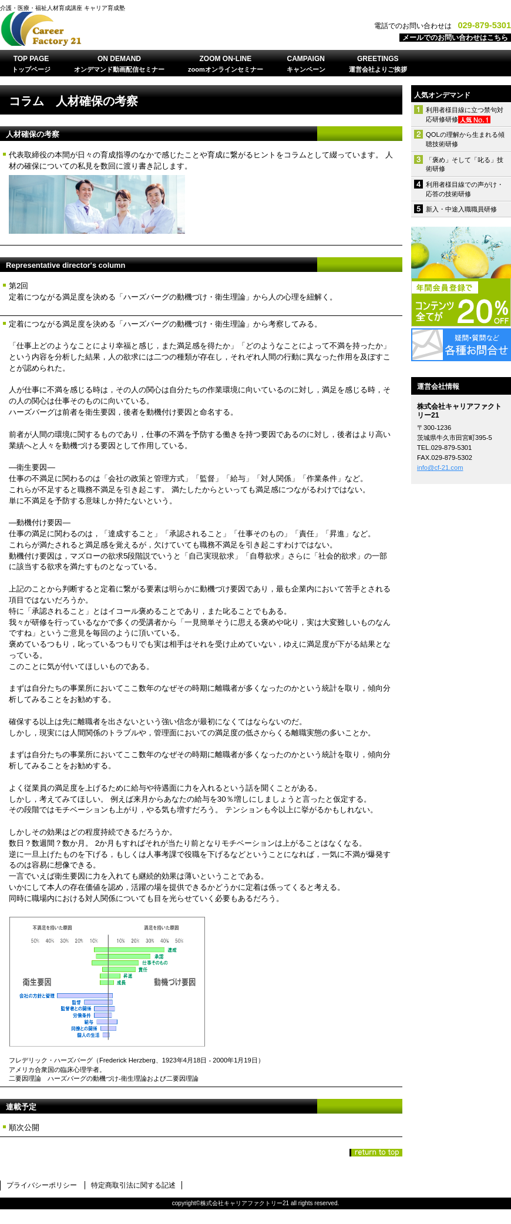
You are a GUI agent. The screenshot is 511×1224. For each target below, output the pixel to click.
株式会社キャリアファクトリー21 (147, 29)
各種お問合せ (461, 344)
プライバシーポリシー (41, 1185)
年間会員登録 (461, 277)
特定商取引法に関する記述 (133, 1185)
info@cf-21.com (440, 467)
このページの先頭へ (375, 1152)
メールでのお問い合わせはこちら (455, 37)
